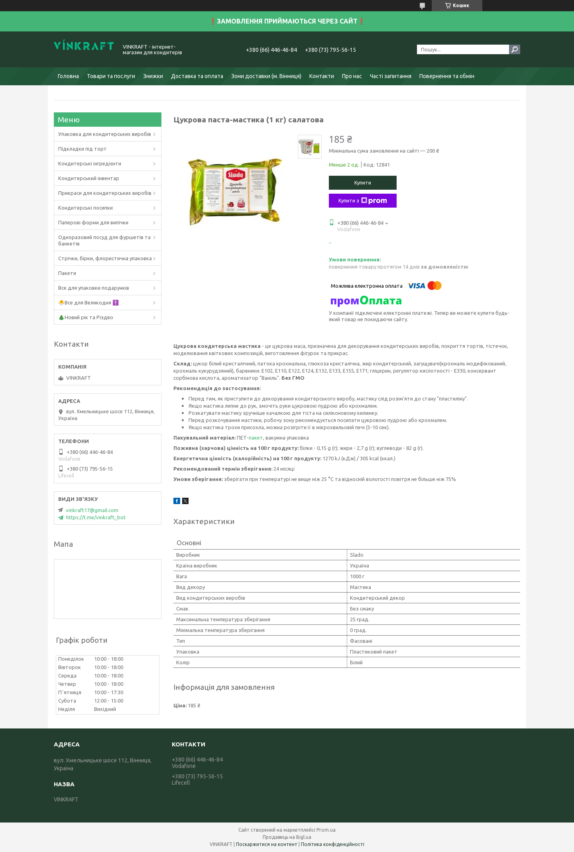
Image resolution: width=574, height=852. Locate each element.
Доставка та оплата (197, 76)
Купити (362, 182)
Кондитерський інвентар (88, 178)
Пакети (67, 273)
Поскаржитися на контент (266, 844)
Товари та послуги (111, 76)
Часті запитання (390, 76)
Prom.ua (326, 829)
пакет (256, 437)
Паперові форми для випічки (93, 222)
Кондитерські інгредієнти (89, 163)
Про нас (352, 76)
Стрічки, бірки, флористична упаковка (105, 258)
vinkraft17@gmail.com (92, 510)
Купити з (362, 200)
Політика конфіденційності (332, 844)
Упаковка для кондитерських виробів (104, 134)
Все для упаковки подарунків (93, 288)
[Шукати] (514, 49)
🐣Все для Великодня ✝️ (88, 302)
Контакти (321, 76)
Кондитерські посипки (85, 207)
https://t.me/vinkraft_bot (96, 517)
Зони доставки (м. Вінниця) (266, 76)
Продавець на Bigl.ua (287, 837)
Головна (68, 76)
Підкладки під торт (82, 148)
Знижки (153, 76)
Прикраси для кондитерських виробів (104, 193)
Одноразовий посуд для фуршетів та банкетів (104, 240)
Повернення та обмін (446, 76)
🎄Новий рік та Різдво (85, 317)
